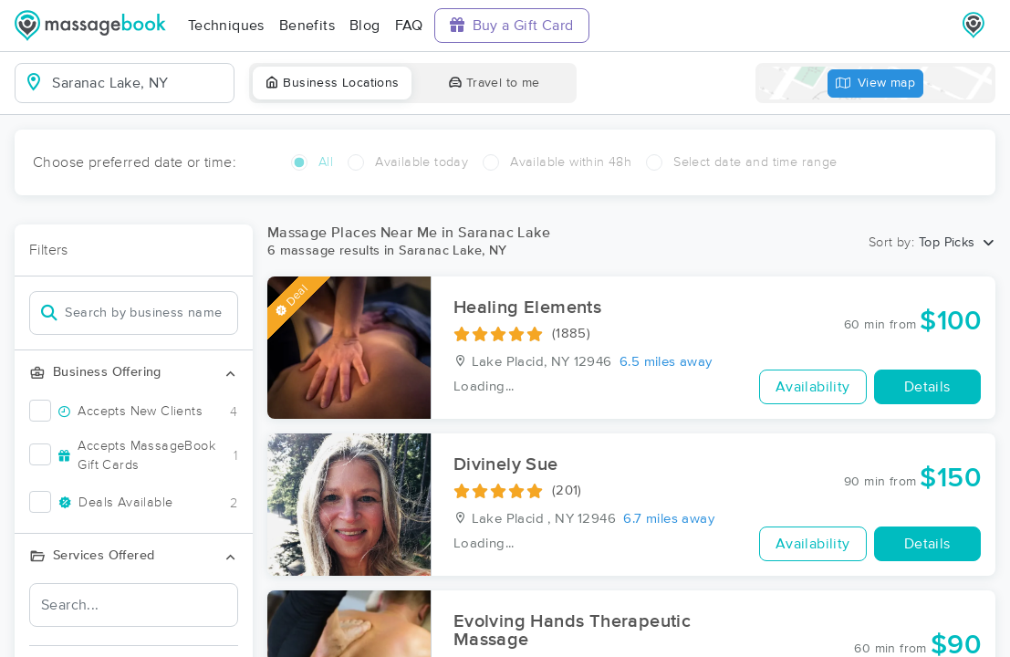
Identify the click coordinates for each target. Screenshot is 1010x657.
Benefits (307, 25)
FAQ (409, 25)
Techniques (226, 25)
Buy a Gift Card (512, 25)
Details (927, 387)
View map (876, 83)
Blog (364, 25)
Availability (813, 387)
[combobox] (139, 83)
